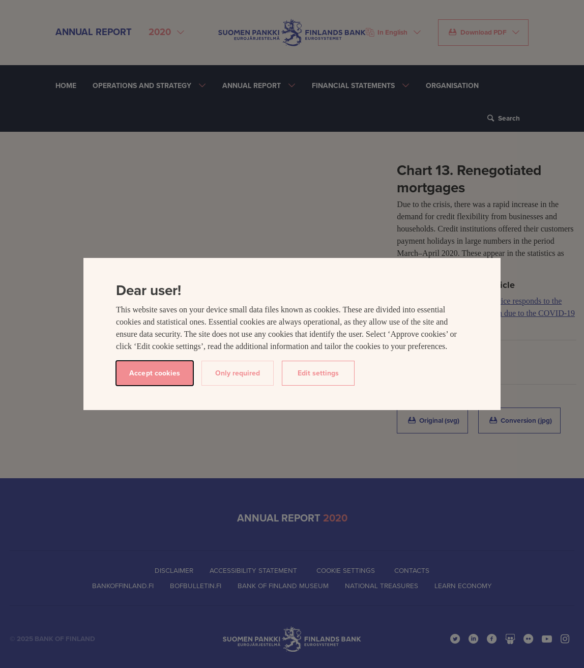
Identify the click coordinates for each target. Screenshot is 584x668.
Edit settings (318, 373)
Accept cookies (154, 373)
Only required (237, 373)
